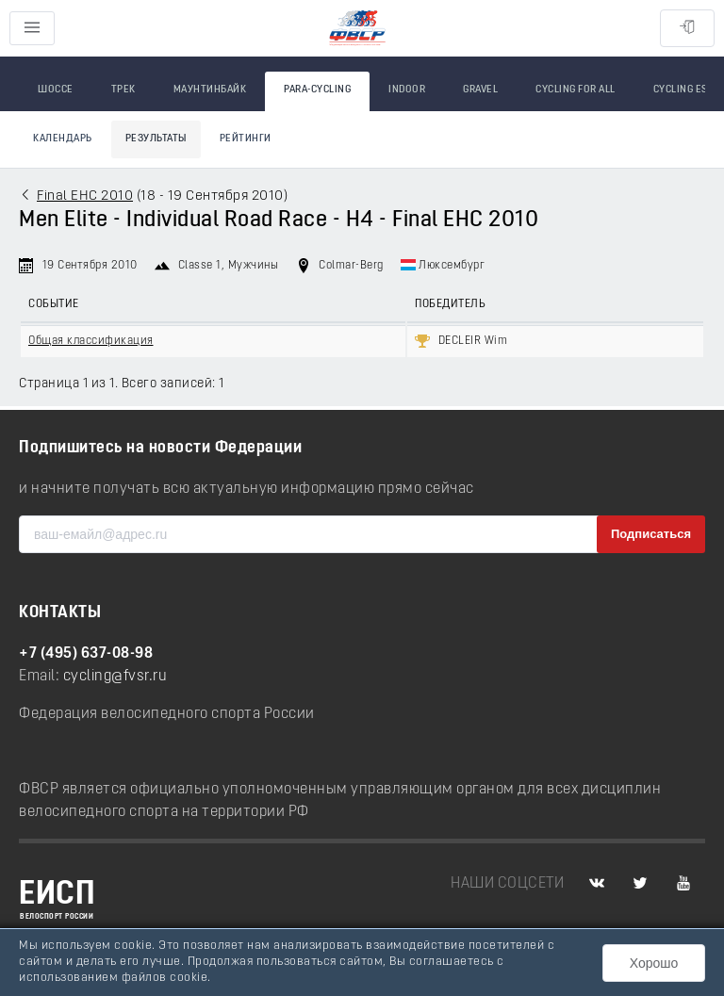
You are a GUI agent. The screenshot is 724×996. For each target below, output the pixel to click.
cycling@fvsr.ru (115, 676)
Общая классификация (91, 341)
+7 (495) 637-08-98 (86, 653)
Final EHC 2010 (85, 196)
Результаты (156, 139)
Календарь (62, 139)
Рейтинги (246, 139)
